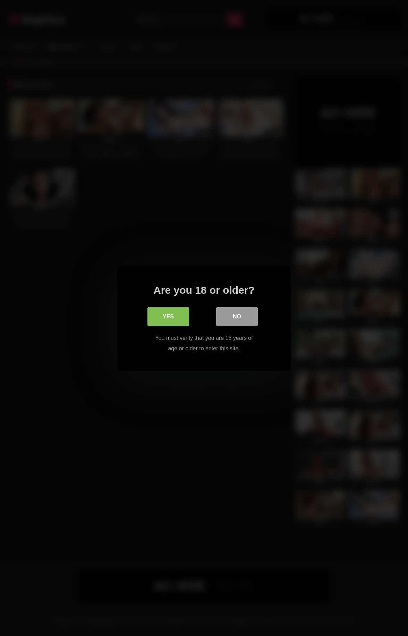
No (237, 316)
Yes (168, 316)
